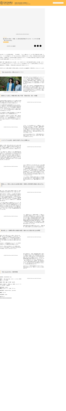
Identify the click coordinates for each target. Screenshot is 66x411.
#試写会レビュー (6, 42)
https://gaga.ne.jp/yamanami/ (6, 326)
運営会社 (55, 404)
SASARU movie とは (47, 404)
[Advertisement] (56, 16)
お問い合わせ (61, 404)
